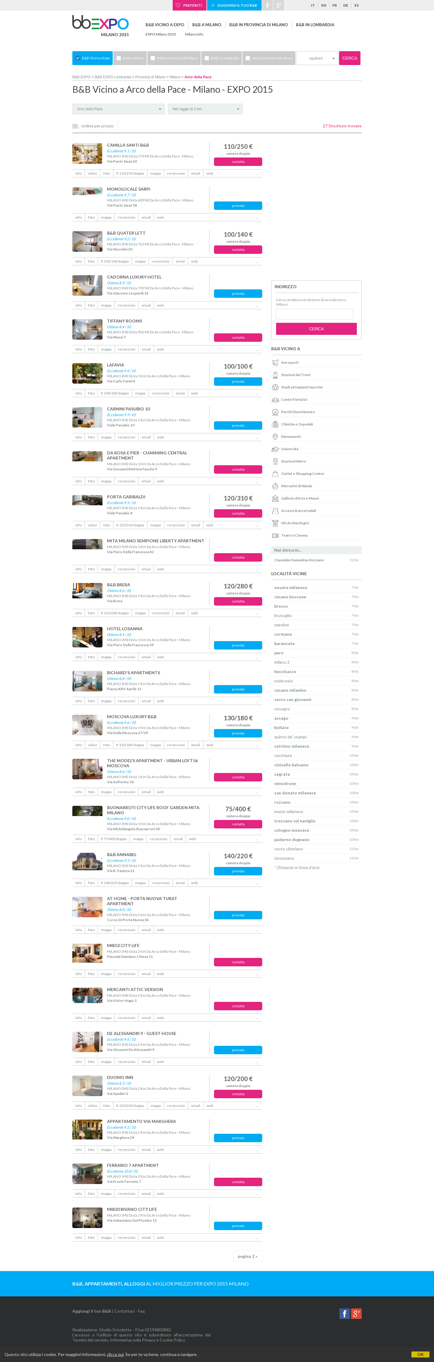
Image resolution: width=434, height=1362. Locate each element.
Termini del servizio (90, 1339)
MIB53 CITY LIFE (123, 945)
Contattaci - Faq (129, 1311)
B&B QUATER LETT (126, 232)
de (345, 5)
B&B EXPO (81, 77)
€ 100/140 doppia (115, 261)
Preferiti (192, 5)
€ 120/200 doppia (130, 1105)
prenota (238, 205)
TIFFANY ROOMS (124, 320)
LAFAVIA (115, 364)
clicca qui (115, 1354)
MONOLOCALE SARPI (128, 189)
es (356, 5)
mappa (155, 173)
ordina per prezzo (97, 125)
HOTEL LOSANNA (125, 628)
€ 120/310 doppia (130, 525)
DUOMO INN (120, 1077)
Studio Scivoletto (115, 1329)
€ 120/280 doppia (115, 613)
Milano (175, 77)
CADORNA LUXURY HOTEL (134, 276)
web (209, 173)
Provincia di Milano (150, 77)
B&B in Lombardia (315, 24)
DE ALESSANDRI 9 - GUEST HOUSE (141, 1033)
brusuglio (283, 615)
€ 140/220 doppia (115, 882)
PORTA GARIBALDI (126, 496)
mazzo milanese (288, 811)
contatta (238, 162)
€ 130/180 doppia (130, 745)
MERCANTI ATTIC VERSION (135, 989)
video (92, 173)
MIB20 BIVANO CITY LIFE (132, 1209)
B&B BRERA (118, 584)
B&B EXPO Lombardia (113, 77)
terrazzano (284, 858)
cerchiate (283, 755)
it (313, 5)
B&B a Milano (206, 24)
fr (334, 5)
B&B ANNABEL (122, 854)
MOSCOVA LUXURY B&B (131, 716)
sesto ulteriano (288, 848)
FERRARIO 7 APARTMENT (133, 1165)
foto (106, 173)
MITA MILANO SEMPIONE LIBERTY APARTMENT (155, 540)
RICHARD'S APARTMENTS (133, 672)
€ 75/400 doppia (114, 839)
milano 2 (282, 662)
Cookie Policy (172, 1339)
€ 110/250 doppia (130, 173)
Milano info (194, 34)
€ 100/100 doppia (115, 393)
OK (420, 1354)
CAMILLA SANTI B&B (128, 145)
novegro (282, 708)
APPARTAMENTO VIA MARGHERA (141, 1121)
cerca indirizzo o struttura (272, 58)
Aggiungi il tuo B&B (237, 5)
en (323, 5)
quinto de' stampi (290, 736)
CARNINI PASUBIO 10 (128, 408)
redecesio (283, 680)
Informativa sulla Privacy (133, 1339)
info (78, 173)
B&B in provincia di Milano (258, 24)
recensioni (176, 173)
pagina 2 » (247, 1256)
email (195, 173)
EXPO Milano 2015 (161, 34)
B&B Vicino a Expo (165, 24)
